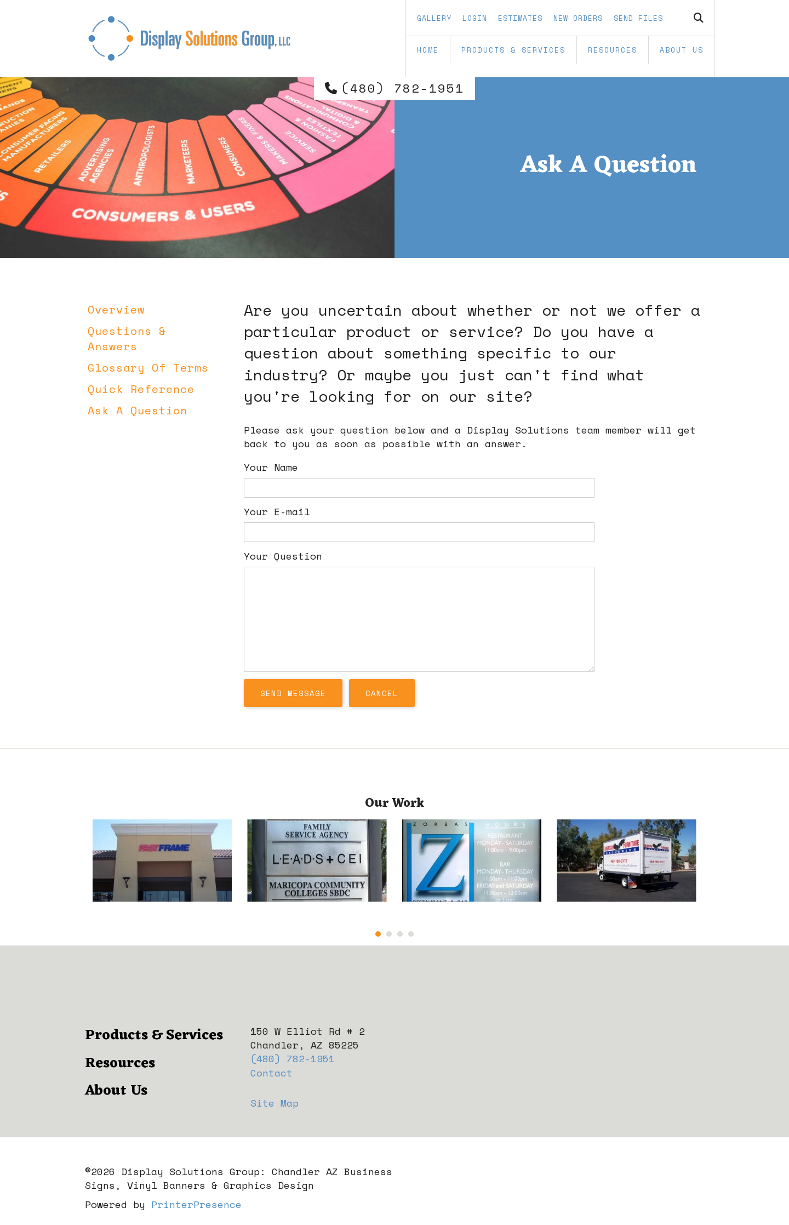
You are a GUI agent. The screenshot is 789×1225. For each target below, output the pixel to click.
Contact (271, 1073)
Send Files (638, 18)
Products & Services (513, 49)
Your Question (283, 556)
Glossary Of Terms (148, 367)
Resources (612, 49)
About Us (682, 49)
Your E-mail (277, 511)
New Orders (578, 18)
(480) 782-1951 (402, 88)
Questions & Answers (127, 338)
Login (474, 18)
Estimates (520, 18)
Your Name (271, 467)
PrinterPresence (196, 1204)
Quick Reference (141, 389)
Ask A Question (137, 410)
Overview (116, 309)
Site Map (274, 1103)
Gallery (434, 18)
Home (428, 49)
